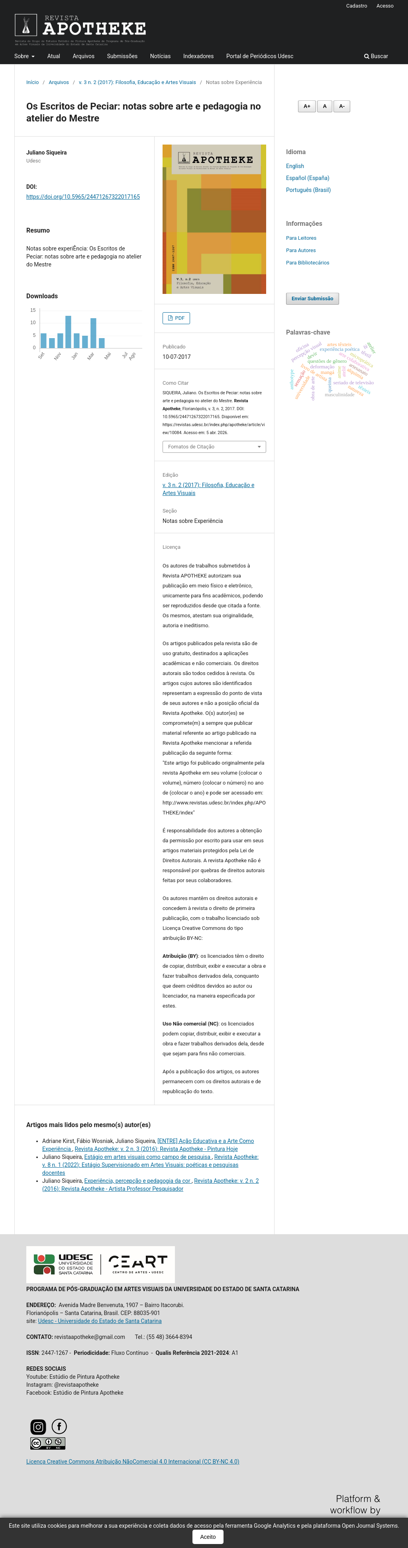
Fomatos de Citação (191, 447)
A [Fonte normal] (324, 106)
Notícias (160, 56)
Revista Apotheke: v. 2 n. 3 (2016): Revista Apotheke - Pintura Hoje (156, 1149)
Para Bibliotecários (308, 263)
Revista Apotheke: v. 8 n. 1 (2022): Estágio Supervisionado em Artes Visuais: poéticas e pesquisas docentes (150, 1165)
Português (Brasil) (308, 190)
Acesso (385, 6)
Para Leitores (301, 238)
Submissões (122, 56)
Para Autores (301, 250)
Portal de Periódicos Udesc (259, 56)
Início (32, 82)
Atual (53, 56)
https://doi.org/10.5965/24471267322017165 (83, 197)
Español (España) (308, 178)
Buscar (376, 56)
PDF (179, 318)
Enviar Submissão (312, 298)
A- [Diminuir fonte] (342, 106)
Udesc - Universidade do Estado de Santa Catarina (100, 1321)
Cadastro (356, 6)
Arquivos (83, 56)
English (295, 166)
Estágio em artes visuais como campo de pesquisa (148, 1157)
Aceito (208, 1537)
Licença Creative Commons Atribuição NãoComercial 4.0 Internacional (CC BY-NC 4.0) (132, 1461)
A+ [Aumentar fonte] (307, 106)
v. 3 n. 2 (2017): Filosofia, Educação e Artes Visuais (137, 82)
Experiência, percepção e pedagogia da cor (138, 1181)
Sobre (22, 56)
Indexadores (198, 56)
